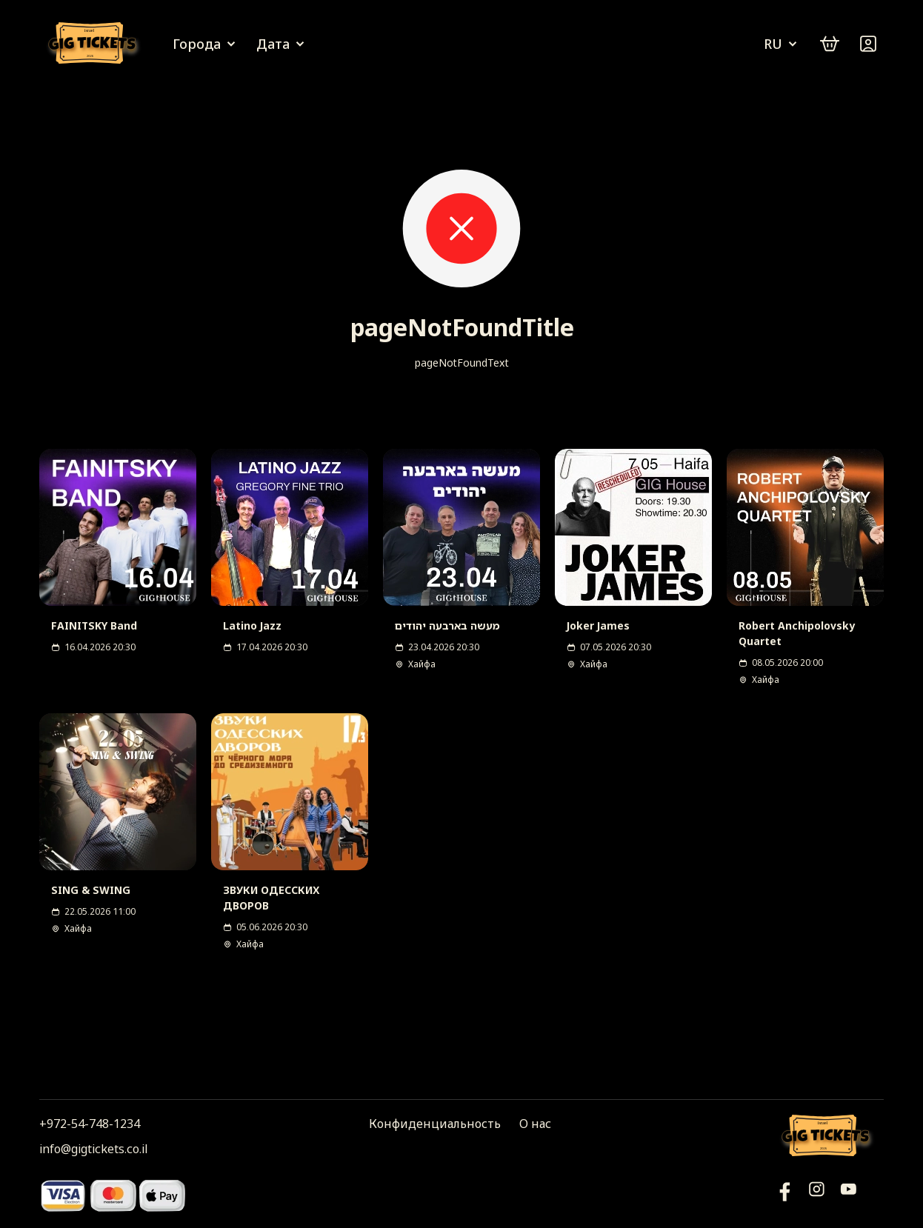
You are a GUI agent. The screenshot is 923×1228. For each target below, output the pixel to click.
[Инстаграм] (816, 1195)
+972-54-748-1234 (89, 1123)
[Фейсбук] (848, 1195)
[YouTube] (785, 1195)
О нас (535, 1123)
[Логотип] (94, 44)
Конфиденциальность (435, 1123)
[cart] (830, 44)
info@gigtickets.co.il (93, 1149)
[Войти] (868, 44)
